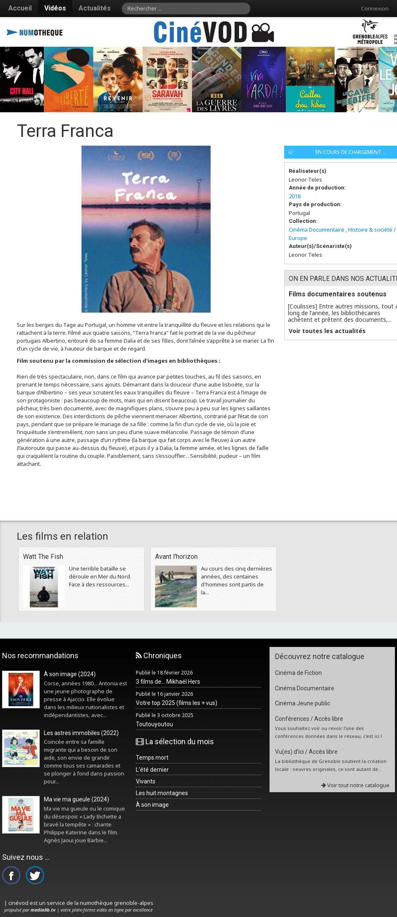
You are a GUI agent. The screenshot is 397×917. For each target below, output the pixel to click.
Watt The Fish (43, 557)
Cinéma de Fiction (298, 672)
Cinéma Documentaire (316, 229)
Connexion (375, 8)
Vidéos (55, 8)
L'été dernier (152, 769)
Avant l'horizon (176, 557)
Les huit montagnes (162, 793)
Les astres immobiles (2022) (81, 733)
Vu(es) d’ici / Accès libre (306, 751)
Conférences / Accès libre (309, 718)
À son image (152, 804)
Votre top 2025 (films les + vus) (176, 703)
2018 (294, 196)
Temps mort (152, 757)
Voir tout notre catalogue (355, 785)
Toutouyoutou (154, 724)
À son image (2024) (70, 674)
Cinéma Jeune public (302, 703)
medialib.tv (43, 910)
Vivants (145, 781)
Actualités (95, 8)
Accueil (20, 8)
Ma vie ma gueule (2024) (76, 799)
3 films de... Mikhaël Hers (168, 681)
